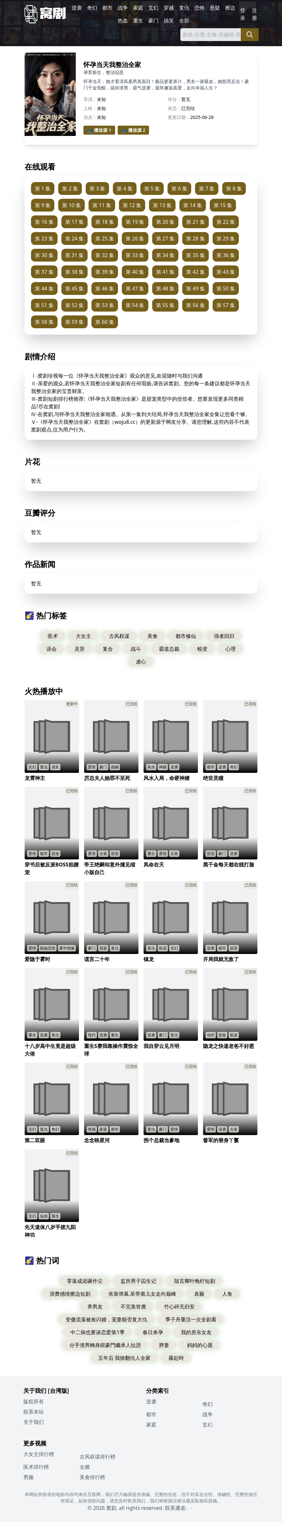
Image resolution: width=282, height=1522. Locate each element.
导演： (90, 99)
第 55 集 (165, 305)
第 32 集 (104, 255)
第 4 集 (124, 188)
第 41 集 (165, 271)
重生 (138, 20)
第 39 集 (104, 271)
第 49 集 (195, 288)
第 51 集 (44, 305)
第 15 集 (223, 205)
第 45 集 (74, 288)
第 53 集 (104, 305)
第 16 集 (44, 221)
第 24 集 (74, 238)
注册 (254, 14)
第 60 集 (104, 321)
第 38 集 (74, 271)
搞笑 (169, 20)
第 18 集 (104, 221)
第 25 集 (104, 238)
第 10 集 (71, 205)
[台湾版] (58, 1390)
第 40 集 (135, 271)
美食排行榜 (92, 1477)
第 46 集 (104, 288)
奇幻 (92, 7)
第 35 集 (195, 255)
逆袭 (77, 7)
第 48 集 (165, 288)
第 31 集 (74, 255)
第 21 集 (195, 221)
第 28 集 (195, 238)
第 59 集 (74, 321)
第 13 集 (162, 205)
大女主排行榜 (38, 1454)
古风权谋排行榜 (97, 1456)
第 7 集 (207, 188)
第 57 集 (225, 305)
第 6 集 (179, 188)
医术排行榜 (36, 1466)
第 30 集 (44, 255)
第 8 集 (234, 188)
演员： (90, 117)
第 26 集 (135, 238)
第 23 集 (44, 238)
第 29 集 (225, 238)
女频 (85, 1466)
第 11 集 (101, 205)
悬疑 (215, 7)
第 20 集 (165, 221)
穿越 (169, 7)
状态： (174, 108)
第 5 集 (152, 188)
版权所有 (33, 1401)
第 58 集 (44, 321)
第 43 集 (225, 271)
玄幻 (153, 7)
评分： (174, 99)
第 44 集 (44, 288)
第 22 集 (225, 221)
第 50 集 (225, 288)
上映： (90, 108)
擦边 (230, 7)
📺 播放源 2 (133, 130)
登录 (242, 14)
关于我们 (33, 1422)
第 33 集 (135, 255)
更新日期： (179, 117)
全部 (184, 20)
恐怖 (199, 7)
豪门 (153, 20)
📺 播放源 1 (99, 130)
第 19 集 (135, 221)
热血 (123, 20)
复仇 (184, 7)
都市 (107, 7)
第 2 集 (70, 188)
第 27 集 (165, 238)
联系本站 (33, 1411)
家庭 (138, 7)
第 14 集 (192, 205)
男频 (28, 1477)
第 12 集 (132, 205)
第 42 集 (195, 271)
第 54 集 (135, 305)
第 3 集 (97, 188)
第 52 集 (74, 305)
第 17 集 (74, 221)
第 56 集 (195, 305)
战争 (123, 7)
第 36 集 (225, 255)
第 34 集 (165, 255)
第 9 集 (43, 205)
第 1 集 (43, 188)
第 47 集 (135, 288)
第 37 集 (44, 271)
